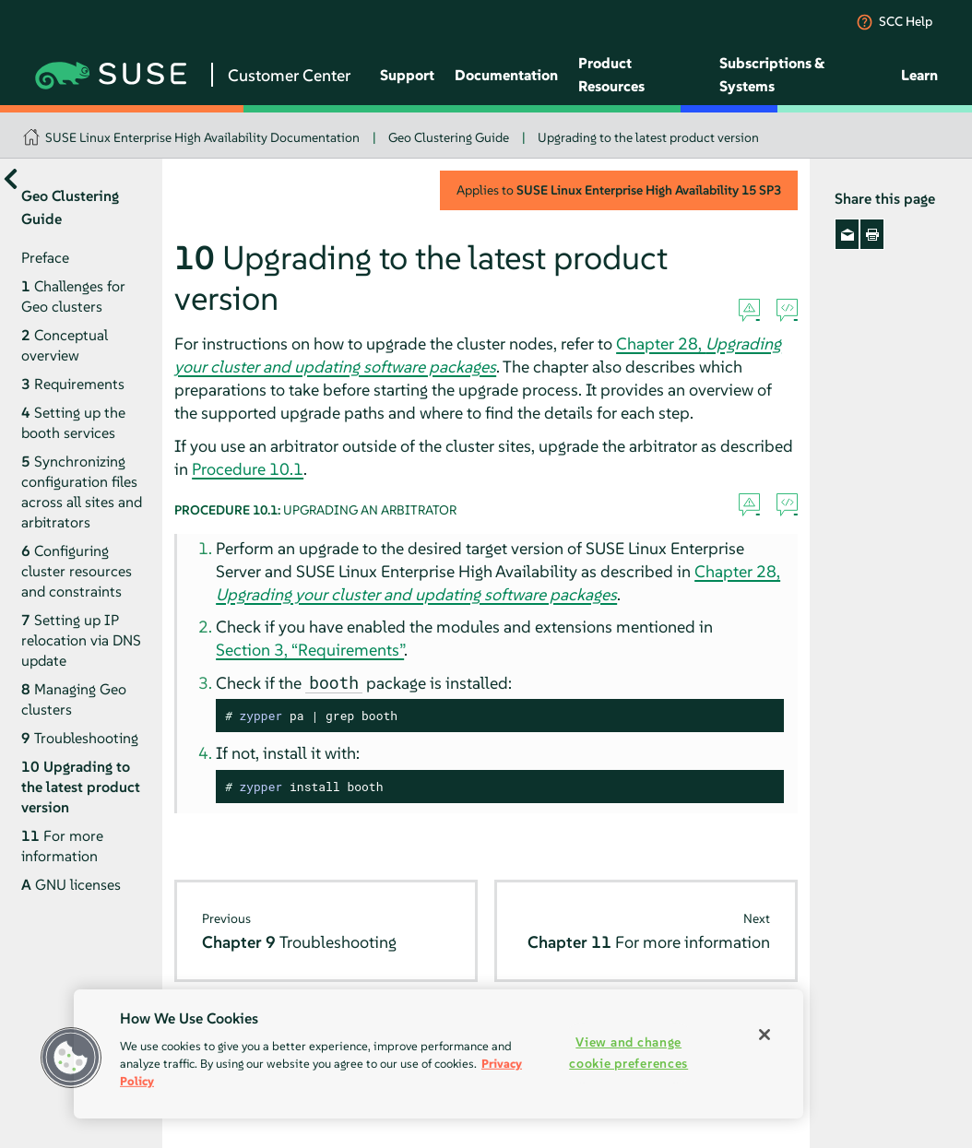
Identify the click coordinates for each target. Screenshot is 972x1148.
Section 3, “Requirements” (310, 649)
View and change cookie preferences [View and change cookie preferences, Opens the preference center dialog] (628, 1052)
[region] (438, 1053)
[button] (71, 1057)
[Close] (764, 1034)
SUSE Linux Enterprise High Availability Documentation (202, 137)
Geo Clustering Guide (448, 137)
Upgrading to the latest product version (648, 137)
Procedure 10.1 (247, 468)
